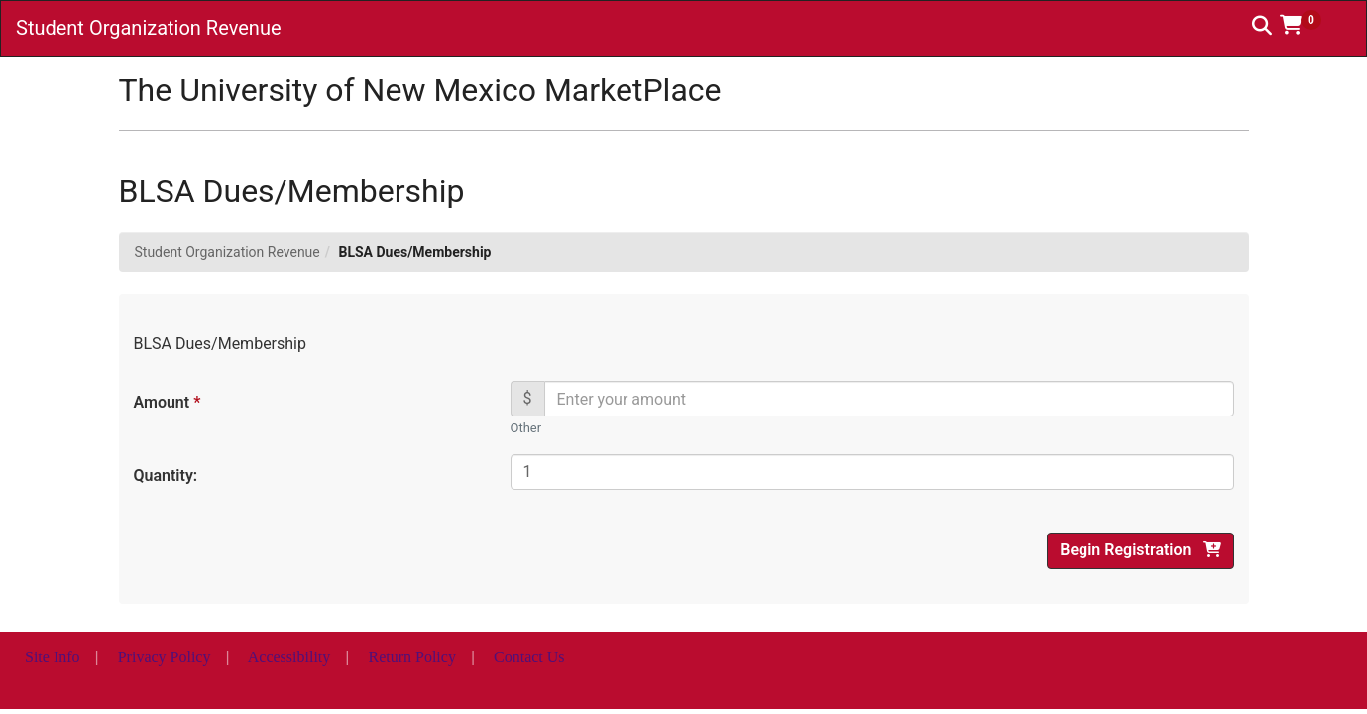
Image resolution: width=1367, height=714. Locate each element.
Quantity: (166, 475)
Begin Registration (1140, 549)
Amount (166, 402)
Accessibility (289, 657)
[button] (1307, 25)
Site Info (52, 657)
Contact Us (529, 657)
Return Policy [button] (411, 657)
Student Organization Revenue (227, 252)
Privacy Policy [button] (164, 657)
